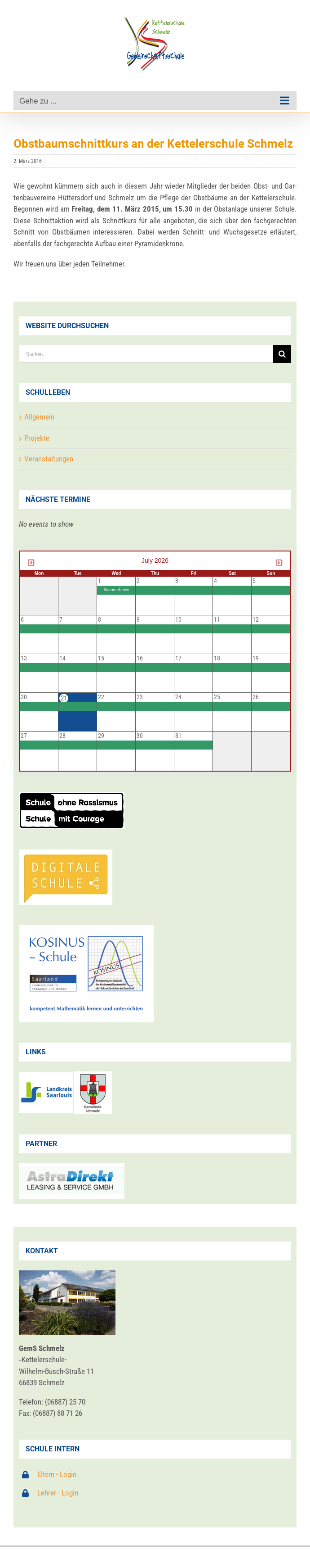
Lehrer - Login (57, 1492)
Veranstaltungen (48, 458)
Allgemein (39, 416)
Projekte (36, 438)
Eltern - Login (56, 1474)
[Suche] (282, 354)
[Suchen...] (146, 354)
